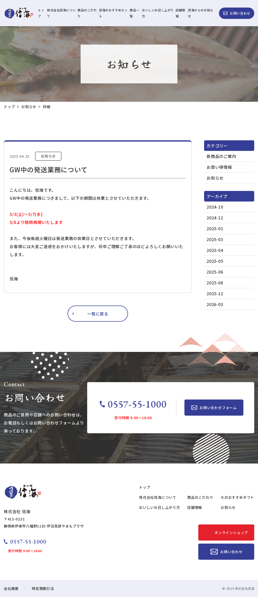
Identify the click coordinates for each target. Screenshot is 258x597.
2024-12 (215, 218)
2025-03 (215, 239)
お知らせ (215, 178)
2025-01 (215, 228)
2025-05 (215, 261)
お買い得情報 (219, 167)
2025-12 (215, 293)
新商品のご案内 (221, 156)
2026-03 (215, 304)
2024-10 (215, 207)
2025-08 (215, 283)
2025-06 (215, 272)
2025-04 (215, 250)
